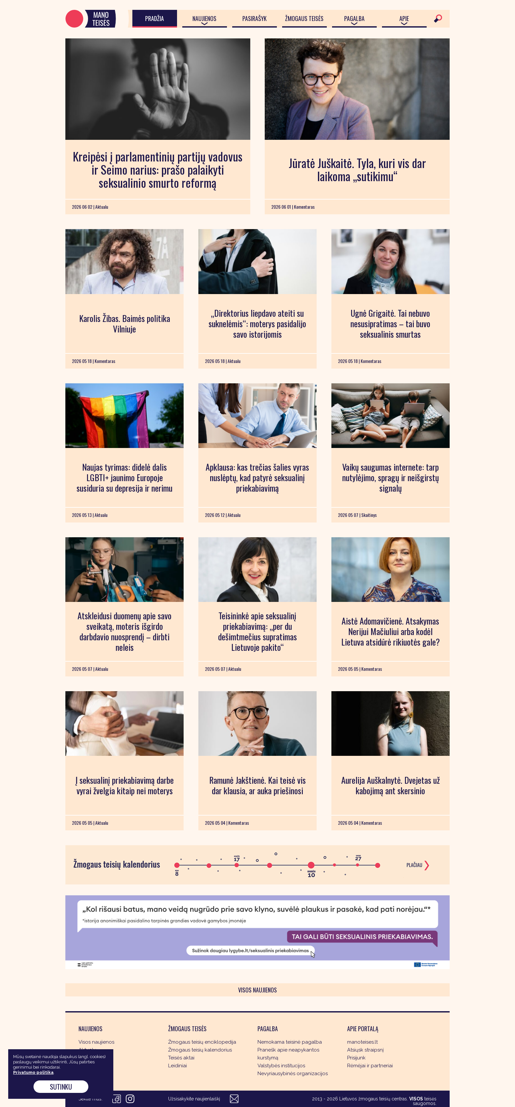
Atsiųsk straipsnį (365, 1050)
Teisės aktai (181, 1058)
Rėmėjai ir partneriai (370, 1066)
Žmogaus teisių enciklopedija (202, 1042)
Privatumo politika (33, 1072)
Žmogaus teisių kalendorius (200, 1050)
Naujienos (204, 18)
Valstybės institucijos (281, 1066)
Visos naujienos (257, 990)
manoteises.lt (362, 1042)
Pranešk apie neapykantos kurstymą (288, 1054)
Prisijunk (356, 1058)
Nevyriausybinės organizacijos (293, 1073)
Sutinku (61, 1087)
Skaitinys (88, 1066)
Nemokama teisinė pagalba (290, 1042)
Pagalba (354, 18)
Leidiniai (177, 1066)
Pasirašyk (254, 18)
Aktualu (87, 1050)
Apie (404, 18)
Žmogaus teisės (304, 18)
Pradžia (154, 18)
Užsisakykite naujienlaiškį (194, 1098)
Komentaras (92, 1058)
